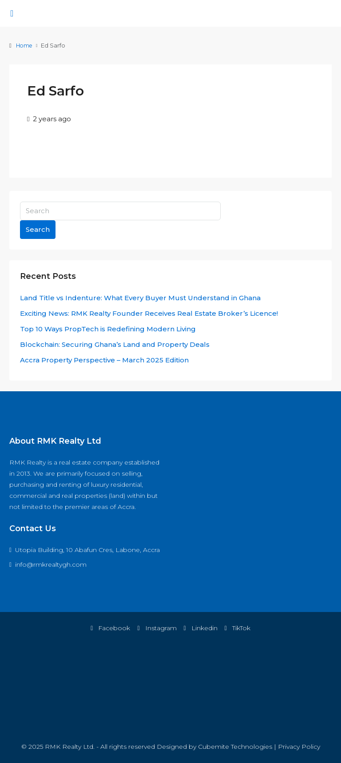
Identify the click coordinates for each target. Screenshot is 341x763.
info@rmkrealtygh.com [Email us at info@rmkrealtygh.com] (51, 564)
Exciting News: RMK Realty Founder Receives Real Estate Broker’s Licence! (149, 313)
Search (38, 229)
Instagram (156, 628)
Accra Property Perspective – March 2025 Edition (104, 360)
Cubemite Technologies (235, 747)
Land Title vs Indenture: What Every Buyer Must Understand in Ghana (140, 298)
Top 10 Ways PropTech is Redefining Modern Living (108, 329)
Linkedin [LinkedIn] (201, 628)
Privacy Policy (299, 747)
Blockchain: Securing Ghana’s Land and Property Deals (115, 344)
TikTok (237, 628)
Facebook (110, 628)
